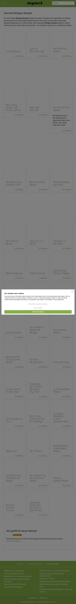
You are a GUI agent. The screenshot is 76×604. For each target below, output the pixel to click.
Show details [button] (38, 308)
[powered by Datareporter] (72, 292)
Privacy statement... (59, 299)
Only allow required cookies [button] (37, 304)
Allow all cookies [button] (38, 312)
